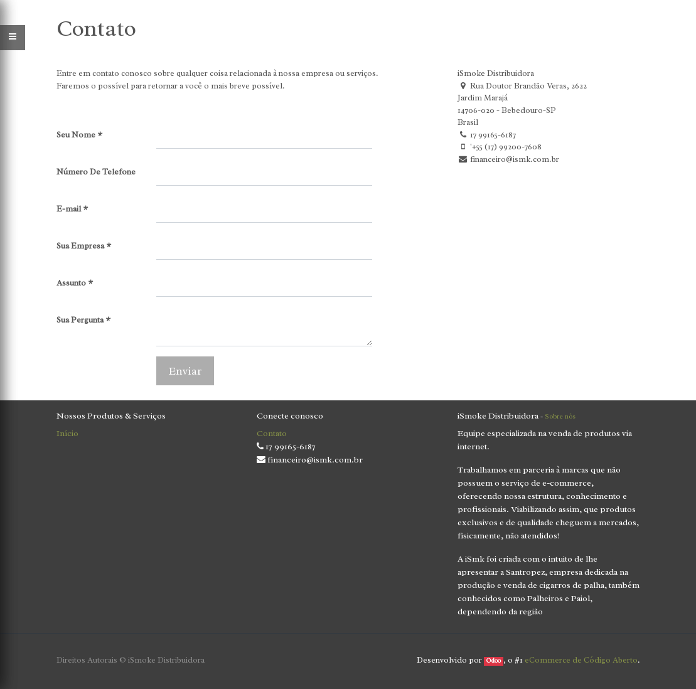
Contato (272, 433)
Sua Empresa (80, 245)
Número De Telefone (96, 171)
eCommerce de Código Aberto (581, 659)
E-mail (68, 208)
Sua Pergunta (80, 319)
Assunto (71, 282)
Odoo (493, 661)
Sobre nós (560, 416)
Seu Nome (75, 134)
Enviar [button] (185, 371)
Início (67, 433)
